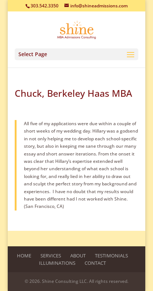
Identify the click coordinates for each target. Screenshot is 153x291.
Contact (95, 263)
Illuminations (57, 263)
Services (50, 255)
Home (24, 255)
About (78, 255)
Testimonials (111, 255)
